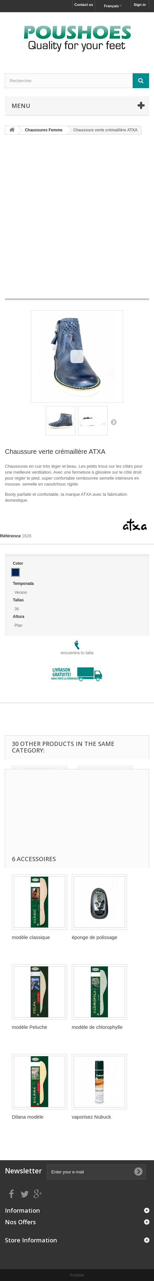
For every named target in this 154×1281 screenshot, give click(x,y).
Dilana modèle (27, 1117)
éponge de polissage (94, 937)
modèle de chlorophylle (97, 1027)
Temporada (24, 583)
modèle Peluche (29, 1027)
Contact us (83, 5)
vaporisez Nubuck (91, 1117)
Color (18, 563)
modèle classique (31, 937)
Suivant (113, 422)
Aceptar (77, 1274)
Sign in (140, 5)
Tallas (19, 600)
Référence (10, 535)
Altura (19, 616)
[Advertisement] (77, 219)
